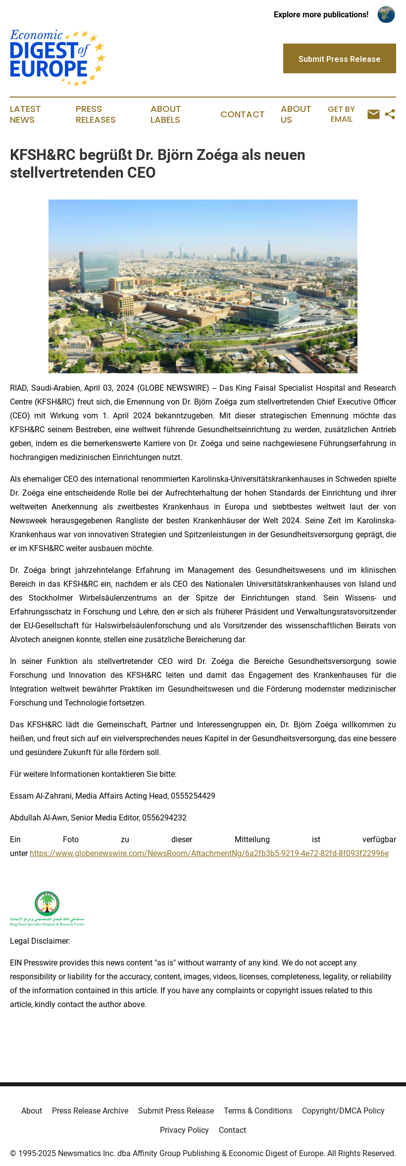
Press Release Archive (90, 1110)
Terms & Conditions (258, 1110)
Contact (242, 114)
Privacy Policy (184, 1130)
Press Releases (96, 114)
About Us (296, 114)
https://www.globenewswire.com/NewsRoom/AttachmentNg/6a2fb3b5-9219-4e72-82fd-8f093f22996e (209, 853)
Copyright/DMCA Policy (343, 1110)
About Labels (166, 114)
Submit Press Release (176, 1110)
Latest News (25, 114)
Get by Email (353, 114)
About (31, 1110)
